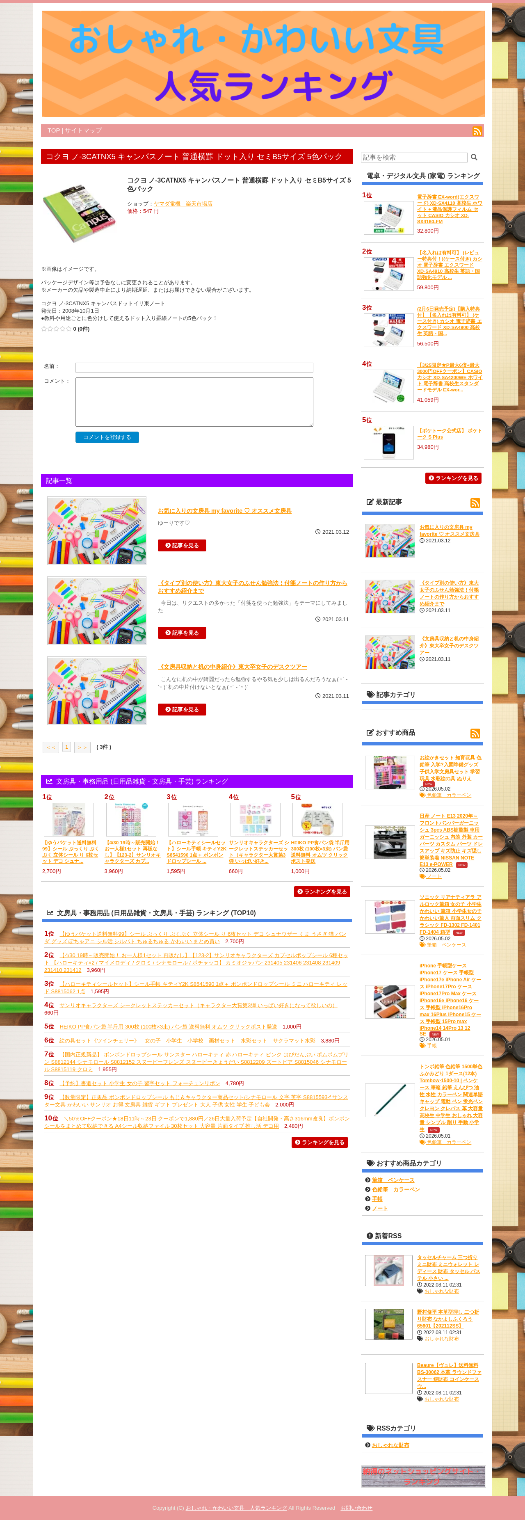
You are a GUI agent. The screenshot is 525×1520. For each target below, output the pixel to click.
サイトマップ (83, 130)
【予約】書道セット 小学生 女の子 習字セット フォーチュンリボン (139, 1083)
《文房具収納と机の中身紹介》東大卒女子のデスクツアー (232, 666)
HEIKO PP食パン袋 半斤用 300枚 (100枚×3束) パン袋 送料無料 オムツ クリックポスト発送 (168, 1027)
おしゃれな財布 (442, 1291)
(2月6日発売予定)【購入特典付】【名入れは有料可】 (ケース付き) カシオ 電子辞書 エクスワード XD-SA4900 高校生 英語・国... (449, 321)
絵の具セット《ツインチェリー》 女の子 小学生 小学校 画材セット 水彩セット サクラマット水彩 (187, 1041)
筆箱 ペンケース (443, 945)
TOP (54, 130)
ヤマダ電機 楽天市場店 (183, 204)
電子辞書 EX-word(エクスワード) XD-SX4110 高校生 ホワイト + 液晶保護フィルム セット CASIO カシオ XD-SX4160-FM (449, 209)
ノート (431, 876)
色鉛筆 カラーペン (445, 795)
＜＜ (51, 747)
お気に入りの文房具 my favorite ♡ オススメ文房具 (225, 510)
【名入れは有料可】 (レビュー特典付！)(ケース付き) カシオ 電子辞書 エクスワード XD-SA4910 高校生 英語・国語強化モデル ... (449, 265)
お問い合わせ (356, 1508)
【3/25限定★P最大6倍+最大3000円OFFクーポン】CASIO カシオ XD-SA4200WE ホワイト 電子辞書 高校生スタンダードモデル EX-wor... (450, 377)
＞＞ (82, 747)
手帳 (428, 1046)
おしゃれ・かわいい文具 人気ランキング (236, 1508)
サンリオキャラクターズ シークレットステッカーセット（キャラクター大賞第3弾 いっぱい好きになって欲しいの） (198, 1005)
